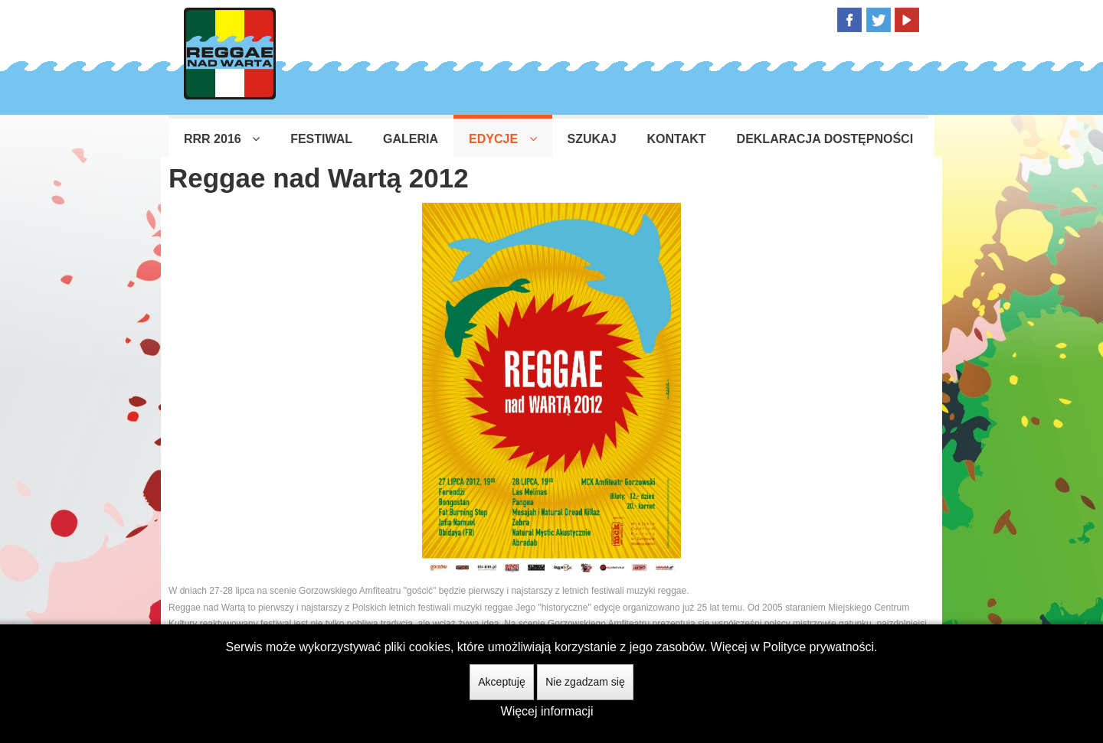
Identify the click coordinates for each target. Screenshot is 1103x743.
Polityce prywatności (818, 646)
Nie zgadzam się (585, 682)
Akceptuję (501, 682)
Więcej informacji (547, 711)
